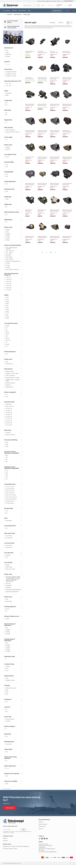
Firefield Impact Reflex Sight (28, 210)
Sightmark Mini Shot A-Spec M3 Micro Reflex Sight (29, 237)
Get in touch (9, 808)
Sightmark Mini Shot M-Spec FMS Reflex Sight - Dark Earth (42, 184)
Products (6, 11)
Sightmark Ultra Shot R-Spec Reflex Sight (67, 210)
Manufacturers (22, 10)
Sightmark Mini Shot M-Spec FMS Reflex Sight (29, 184)
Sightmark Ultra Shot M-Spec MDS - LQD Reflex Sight (55, 105)
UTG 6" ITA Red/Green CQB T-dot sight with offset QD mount (54, 53)
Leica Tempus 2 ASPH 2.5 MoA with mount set (29, 79)
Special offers (57, 10)
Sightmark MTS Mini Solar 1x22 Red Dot (42, 105)
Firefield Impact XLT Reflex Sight (29, 158)
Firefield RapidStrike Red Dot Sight (67, 184)
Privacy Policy (53, 1)
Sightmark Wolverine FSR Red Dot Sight (30, 105)
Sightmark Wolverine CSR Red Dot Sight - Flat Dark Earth (42, 237)
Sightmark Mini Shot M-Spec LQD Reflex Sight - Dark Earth (42, 79)
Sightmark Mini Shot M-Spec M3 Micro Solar (67, 237)
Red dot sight (27, 14)
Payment (39, 1)
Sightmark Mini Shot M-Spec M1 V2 (29, 52)
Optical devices (17, 14)
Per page (52, 22)
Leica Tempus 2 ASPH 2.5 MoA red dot (67, 52)
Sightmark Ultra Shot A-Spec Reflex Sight (30, 131)
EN (42, 5)
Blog (29, 10)
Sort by (61, 22)
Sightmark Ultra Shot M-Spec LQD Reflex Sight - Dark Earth (42, 158)
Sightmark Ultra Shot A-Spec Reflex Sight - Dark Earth (42, 132)
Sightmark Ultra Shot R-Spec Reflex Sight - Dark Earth (55, 237)
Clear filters (7, 788)
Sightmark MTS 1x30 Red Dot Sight (54, 78)
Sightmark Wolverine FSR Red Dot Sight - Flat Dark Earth (54, 211)
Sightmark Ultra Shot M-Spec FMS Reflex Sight (55, 158)
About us (59, 1)
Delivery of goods (46, 1)
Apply (23, 829)
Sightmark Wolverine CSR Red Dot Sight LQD (67, 105)
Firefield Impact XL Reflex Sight (42, 210)
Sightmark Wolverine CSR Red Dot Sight (67, 78)
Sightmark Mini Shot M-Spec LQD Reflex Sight (54, 184)
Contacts (14, 10)
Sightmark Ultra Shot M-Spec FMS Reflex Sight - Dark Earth (67, 158)
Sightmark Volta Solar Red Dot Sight (67, 131)
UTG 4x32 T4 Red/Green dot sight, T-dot (42, 52)
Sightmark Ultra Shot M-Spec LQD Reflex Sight (55, 132)
